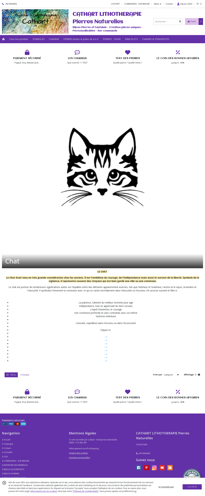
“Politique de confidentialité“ (85, 491)
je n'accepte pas (166, 486)
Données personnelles (79, 457)
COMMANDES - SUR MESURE (15, 460)
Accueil (6, 439)
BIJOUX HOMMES (10, 473)
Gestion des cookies (78, 453)
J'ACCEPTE (192, 486)
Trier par (157, 374)
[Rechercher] (180, 21)
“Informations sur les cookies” (44, 491)
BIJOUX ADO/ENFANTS (13, 469)
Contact (169, 3)
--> (105, 336)
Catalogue (7, 444)
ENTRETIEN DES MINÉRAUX (15, 465)
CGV (5, 456)
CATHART (7, 452)
